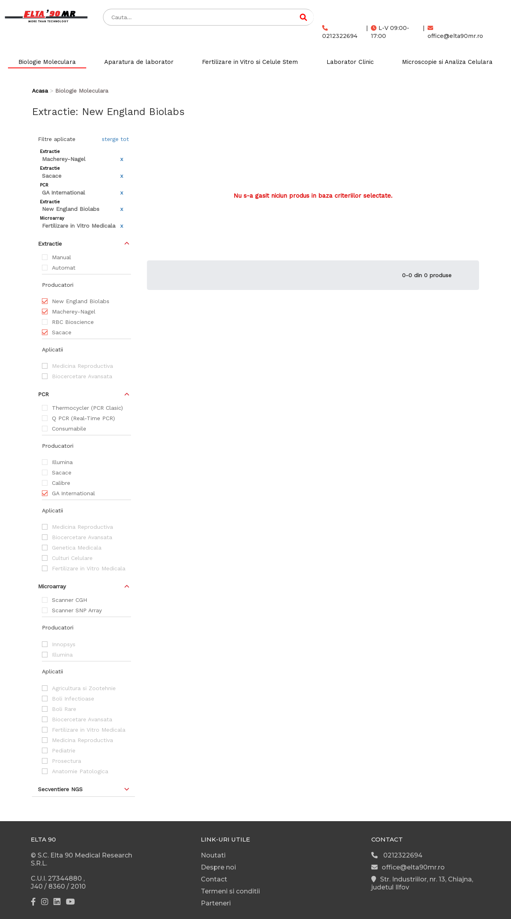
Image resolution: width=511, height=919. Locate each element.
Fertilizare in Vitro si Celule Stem (250, 62)
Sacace (61, 332)
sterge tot (115, 139)
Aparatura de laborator (139, 62)
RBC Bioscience (73, 322)
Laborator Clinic (350, 62)
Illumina (62, 462)
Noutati (213, 855)
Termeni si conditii (230, 891)
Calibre (61, 483)
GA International (73, 493)
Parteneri (216, 903)
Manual (61, 257)
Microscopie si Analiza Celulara (447, 62)
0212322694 (339, 32)
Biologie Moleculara (47, 62)
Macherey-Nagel (73, 311)
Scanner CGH (69, 600)
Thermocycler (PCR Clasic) (87, 408)
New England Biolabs (80, 301)
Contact (214, 879)
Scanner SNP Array (77, 610)
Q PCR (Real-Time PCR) (83, 418)
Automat (63, 267)
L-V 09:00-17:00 (390, 32)
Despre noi (218, 867)
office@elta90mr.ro (455, 32)
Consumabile (69, 428)
